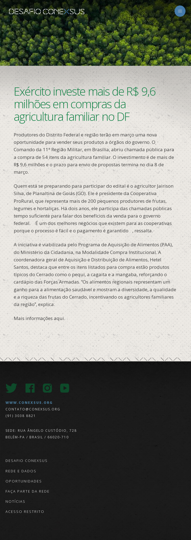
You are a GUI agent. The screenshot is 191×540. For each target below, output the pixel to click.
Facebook (30, 388)
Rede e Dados (20, 470)
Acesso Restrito (24, 511)
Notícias (15, 501)
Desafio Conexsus (46, 11)
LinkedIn (81, 388)
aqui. (59, 318)
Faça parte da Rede (27, 491)
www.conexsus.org (29, 402)
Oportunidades (23, 481)
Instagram (47, 388)
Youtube (64, 388)
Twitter (11, 388)
